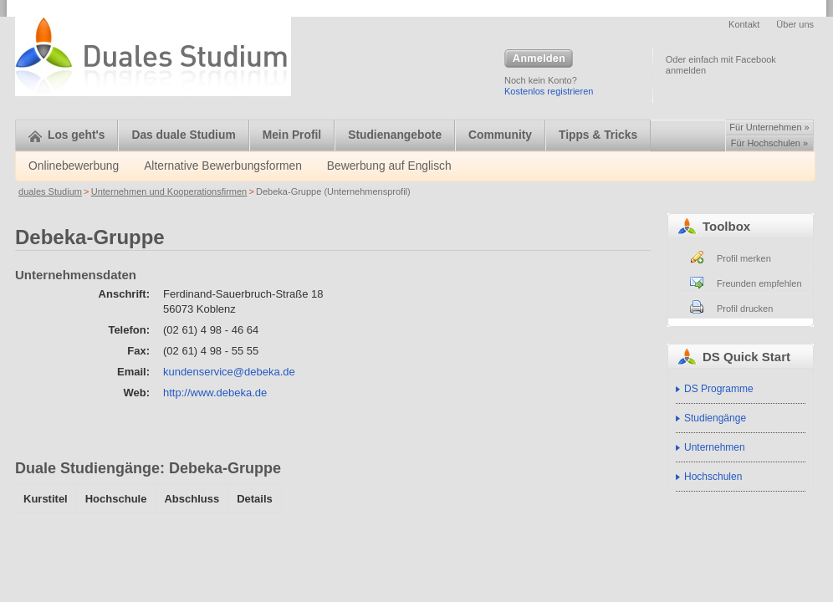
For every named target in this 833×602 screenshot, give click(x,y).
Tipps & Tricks (598, 135)
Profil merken (744, 258)
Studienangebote (395, 135)
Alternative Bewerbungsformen (223, 166)
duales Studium (50, 191)
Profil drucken (745, 309)
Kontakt (743, 24)
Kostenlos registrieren (548, 91)
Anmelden (538, 59)
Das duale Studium (183, 135)
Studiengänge (715, 418)
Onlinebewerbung (73, 166)
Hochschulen (713, 476)
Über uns (795, 24)
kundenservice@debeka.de (229, 371)
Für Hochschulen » (769, 143)
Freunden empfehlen (759, 283)
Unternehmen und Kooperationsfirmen (169, 191)
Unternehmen (714, 447)
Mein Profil (292, 135)
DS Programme (719, 389)
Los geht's (66, 135)
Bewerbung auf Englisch (389, 166)
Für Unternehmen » (769, 127)
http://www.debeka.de (215, 392)
